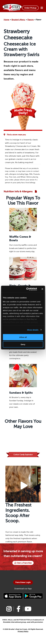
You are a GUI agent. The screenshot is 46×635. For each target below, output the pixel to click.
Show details (33, 330)
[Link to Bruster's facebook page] (18, 608)
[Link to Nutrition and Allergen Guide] (20, 191)
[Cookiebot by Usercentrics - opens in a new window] (27, 289)
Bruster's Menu (18, 20)
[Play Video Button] (24, 485)
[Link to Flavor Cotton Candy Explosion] (23, 444)
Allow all (23, 337)
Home (6, 20)
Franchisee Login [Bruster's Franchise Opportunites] (23, 582)
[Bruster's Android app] (33, 596)
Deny (23, 344)
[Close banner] (42, 289)
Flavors (30, 20)
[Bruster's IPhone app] (13, 596)
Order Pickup (30, 8)
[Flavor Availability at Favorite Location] (15, 135)
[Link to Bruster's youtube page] (28, 608)
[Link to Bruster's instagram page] (9, 608)
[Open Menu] (42, 8)
